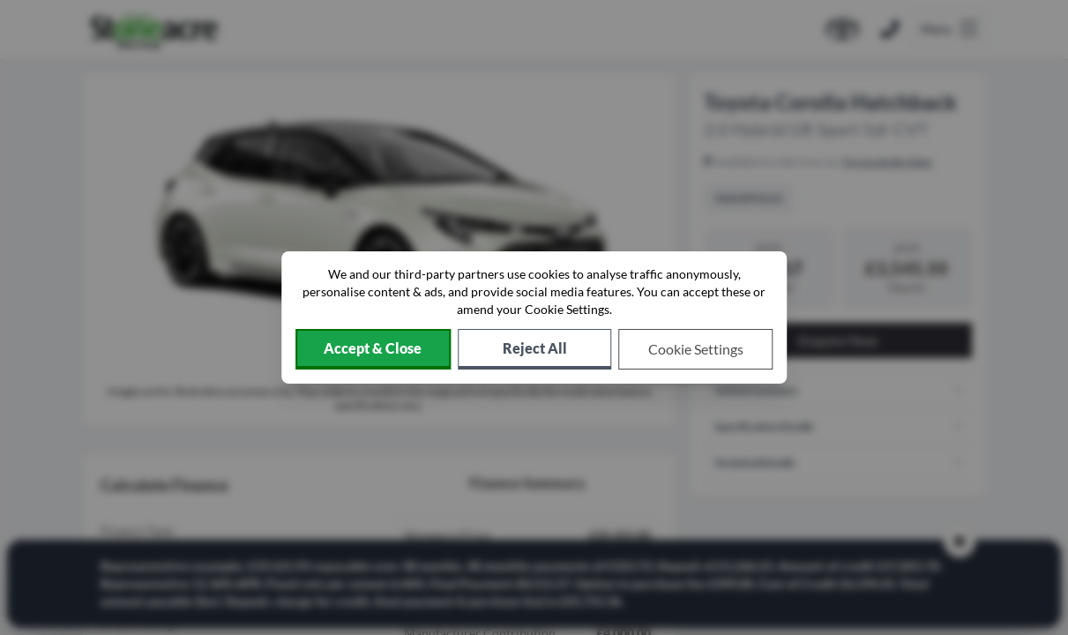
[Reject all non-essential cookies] (535, 349)
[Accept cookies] (373, 349)
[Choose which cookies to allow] (696, 349)
